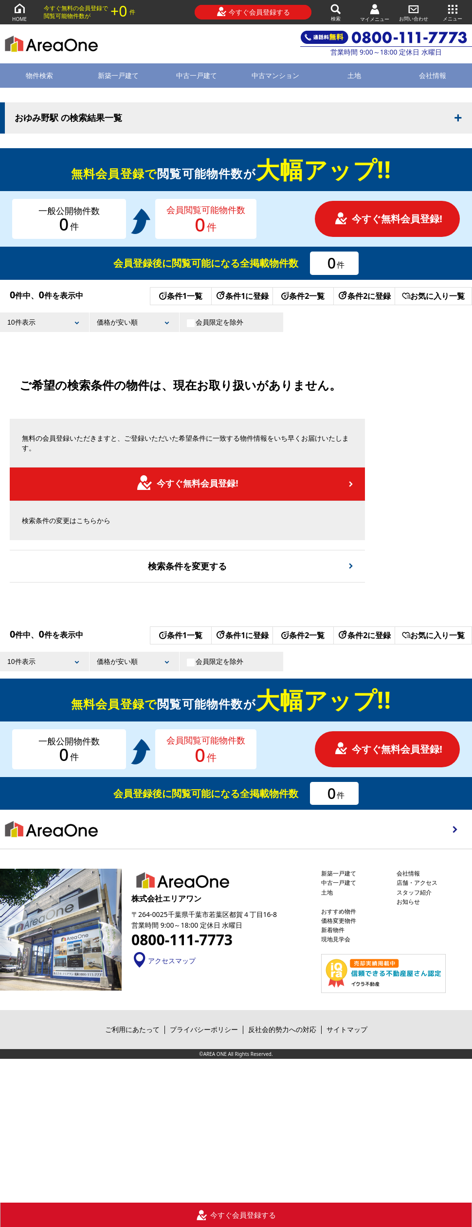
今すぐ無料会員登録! (388, 218)
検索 (335, 11)
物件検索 (39, 75)
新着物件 (333, 930)
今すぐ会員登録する (253, 12)
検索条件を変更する (187, 566)
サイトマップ (347, 1029)
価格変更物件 (338, 920)
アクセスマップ (163, 960)
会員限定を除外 (215, 322)
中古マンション (275, 75)
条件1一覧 (180, 296)
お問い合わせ (413, 11)
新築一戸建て (118, 75)
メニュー (452, 11)
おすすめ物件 (338, 911)
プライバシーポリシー (204, 1029)
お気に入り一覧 (433, 296)
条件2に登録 (364, 296)
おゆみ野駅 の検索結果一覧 (68, 118)
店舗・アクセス (417, 882)
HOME (19, 11)
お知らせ (408, 901)
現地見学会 (335, 939)
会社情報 (408, 873)
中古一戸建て (196, 75)
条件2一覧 (303, 296)
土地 (354, 75)
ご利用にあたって (132, 1029)
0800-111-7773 (182, 940)
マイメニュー (374, 12)
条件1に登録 (242, 296)
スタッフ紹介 (414, 892)
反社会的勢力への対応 (282, 1029)
